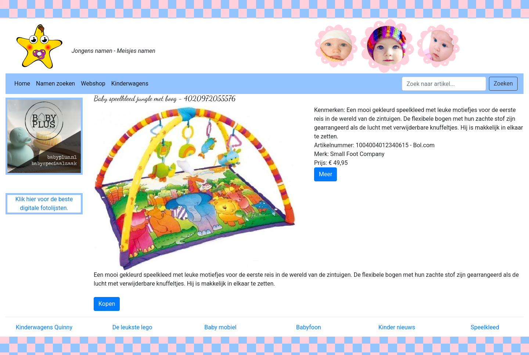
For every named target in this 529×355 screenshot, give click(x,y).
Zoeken (503, 83)
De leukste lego (132, 327)
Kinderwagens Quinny (44, 327)
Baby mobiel (220, 327)
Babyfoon (308, 327)
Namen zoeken (55, 83)
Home (22, 83)
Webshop (93, 83)
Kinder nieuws (396, 327)
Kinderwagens (129, 83)
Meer (325, 174)
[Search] (444, 84)
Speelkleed (485, 327)
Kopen (106, 303)
